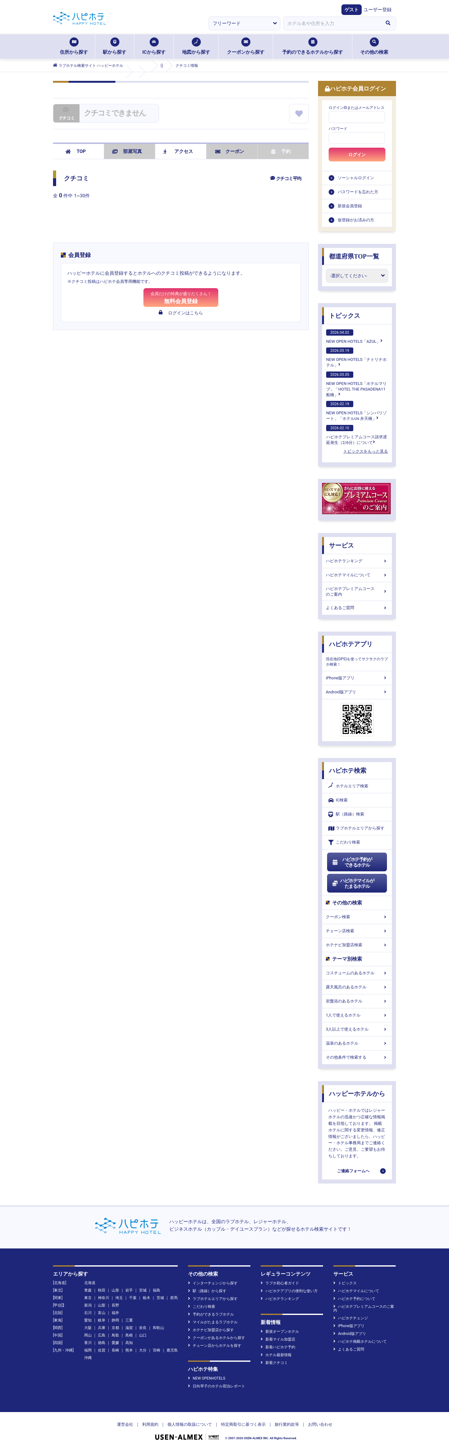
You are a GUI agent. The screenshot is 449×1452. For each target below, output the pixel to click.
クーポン (229, 151)
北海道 (89, 1283)
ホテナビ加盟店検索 (357, 945)
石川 (88, 1313)
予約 (281, 151)
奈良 (143, 1328)
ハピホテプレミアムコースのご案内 (357, 591)
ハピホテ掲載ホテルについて (360, 1341)
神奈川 (103, 1298)
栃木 (146, 1298)
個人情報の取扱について (189, 1424)
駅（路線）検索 (346, 814)
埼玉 (119, 1298)
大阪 (88, 1328)
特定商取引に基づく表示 (243, 1424)
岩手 (129, 1290)
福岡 (88, 1350)
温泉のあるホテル (357, 1043)
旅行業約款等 (287, 1424)
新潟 (88, 1305)
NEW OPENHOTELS (206, 1378)
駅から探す (114, 46)
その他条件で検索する (357, 1057)
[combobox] (331, 23)
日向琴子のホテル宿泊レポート (216, 1386)
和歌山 (158, 1328)
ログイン (357, 154)
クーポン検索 (357, 916)
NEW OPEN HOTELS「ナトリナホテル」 (356, 357)
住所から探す (74, 46)
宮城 (143, 1290)
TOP (75, 151)
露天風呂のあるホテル (357, 987)
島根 (129, 1335)
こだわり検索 (344, 842)
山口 (143, 1335)
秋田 (101, 1290)
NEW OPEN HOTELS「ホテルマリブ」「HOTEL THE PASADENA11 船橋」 (356, 384)
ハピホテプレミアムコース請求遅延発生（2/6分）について (356, 435)
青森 (88, 1290)
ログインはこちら (181, 312)
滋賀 (129, 1328)
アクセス (178, 151)
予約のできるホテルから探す (312, 46)
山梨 (101, 1305)
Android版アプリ (357, 692)
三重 (129, 1320)
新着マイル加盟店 (278, 1339)
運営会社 (125, 1424)
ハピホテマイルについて (357, 575)
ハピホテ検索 (347, 770)
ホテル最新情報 (276, 1355)
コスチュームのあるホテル (357, 973)
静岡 (115, 1320)
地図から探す (196, 46)
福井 (115, 1313)
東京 (88, 1298)
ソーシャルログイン (356, 177)
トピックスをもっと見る (365, 451)
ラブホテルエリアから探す (356, 828)
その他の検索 (374, 46)
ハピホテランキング (357, 561)
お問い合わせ (320, 1424)
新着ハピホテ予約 (278, 1347)
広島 (101, 1335)
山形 (115, 1290)
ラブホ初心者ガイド (280, 1283)
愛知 (88, 1320)
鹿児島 (172, 1350)
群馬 (174, 1298)
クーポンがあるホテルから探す (216, 1338)
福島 (156, 1290)
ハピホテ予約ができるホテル (352, 862)
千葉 (133, 1298)
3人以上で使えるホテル (357, 1029)
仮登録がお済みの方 (356, 220)
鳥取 (115, 1335)
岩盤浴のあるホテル (357, 1001)
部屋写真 (127, 151)
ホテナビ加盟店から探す (211, 1330)
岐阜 (101, 1320)
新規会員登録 (350, 206)
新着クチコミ (274, 1363)
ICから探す (153, 46)
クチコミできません (115, 113)
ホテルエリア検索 (348, 786)
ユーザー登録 (378, 9)
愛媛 (115, 1343)
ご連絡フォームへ (353, 1171)
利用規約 (150, 1424)
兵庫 (101, 1328)
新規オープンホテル (280, 1331)
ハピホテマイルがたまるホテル (353, 883)
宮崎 (156, 1350)
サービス (341, 545)
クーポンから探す (245, 46)
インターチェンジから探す (213, 1283)
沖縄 (88, 1358)
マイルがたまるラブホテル (213, 1322)
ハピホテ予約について (354, 1299)
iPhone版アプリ (357, 678)
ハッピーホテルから (357, 1093)
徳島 (101, 1343)
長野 (115, 1305)
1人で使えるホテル (357, 1015)
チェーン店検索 (357, 930)
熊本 (129, 1350)
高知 (129, 1343)
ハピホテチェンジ (350, 1318)
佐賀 (101, 1350)
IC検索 (338, 800)
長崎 (115, 1350)
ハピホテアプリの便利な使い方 (289, 1291)
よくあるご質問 (357, 607)
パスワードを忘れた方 (358, 191)
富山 (101, 1313)
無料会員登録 (180, 298)
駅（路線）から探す (207, 1291)
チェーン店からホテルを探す (214, 1345)
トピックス (344, 315)
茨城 (160, 1298)
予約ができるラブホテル (211, 1314)
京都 (115, 1328)
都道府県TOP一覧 (354, 256)
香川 (88, 1343)
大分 (143, 1350)
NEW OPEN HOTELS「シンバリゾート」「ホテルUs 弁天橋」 (356, 411)
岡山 (88, 1335)
